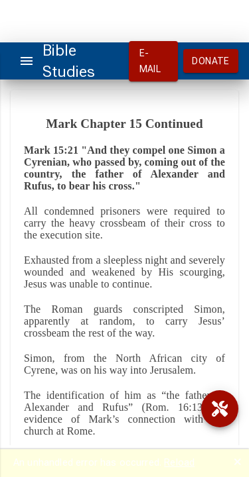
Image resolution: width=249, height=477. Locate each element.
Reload (179, 462)
